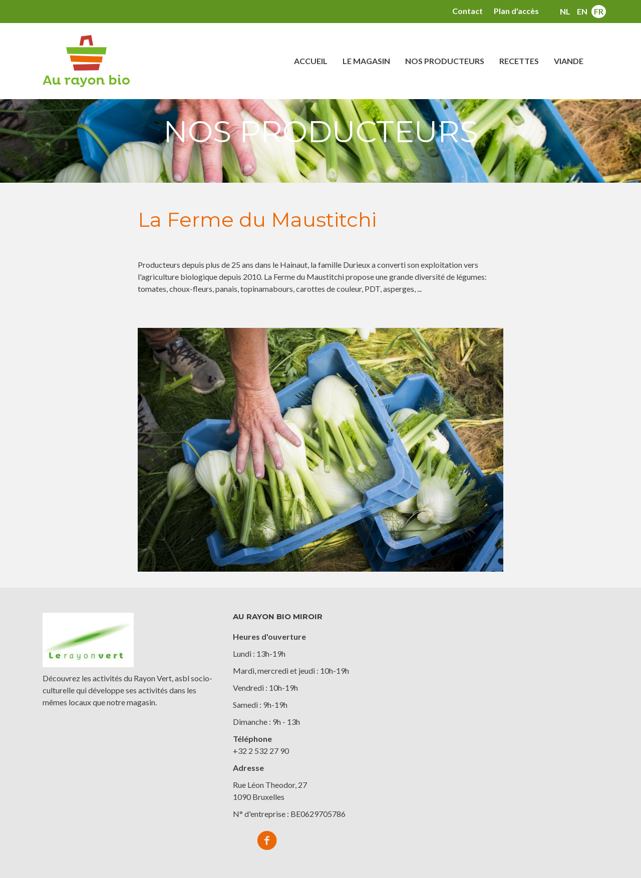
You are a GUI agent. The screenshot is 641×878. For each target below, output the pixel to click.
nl (565, 11)
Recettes (519, 61)
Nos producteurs (444, 61)
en (582, 11)
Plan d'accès (516, 11)
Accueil (311, 61)
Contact (467, 11)
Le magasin (366, 61)
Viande (568, 61)
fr (598, 11)
